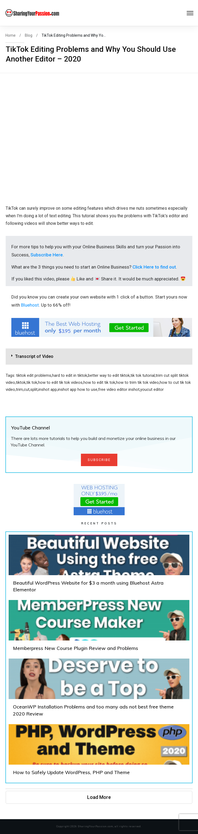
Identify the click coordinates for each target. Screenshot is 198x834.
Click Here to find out (154, 267)
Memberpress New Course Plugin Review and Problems (99, 628)
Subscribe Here (46, 254)
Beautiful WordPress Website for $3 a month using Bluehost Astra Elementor (99, 566)
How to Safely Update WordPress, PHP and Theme (99, 752)
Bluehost (30, 305)
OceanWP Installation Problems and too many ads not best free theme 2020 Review (99, 690)
